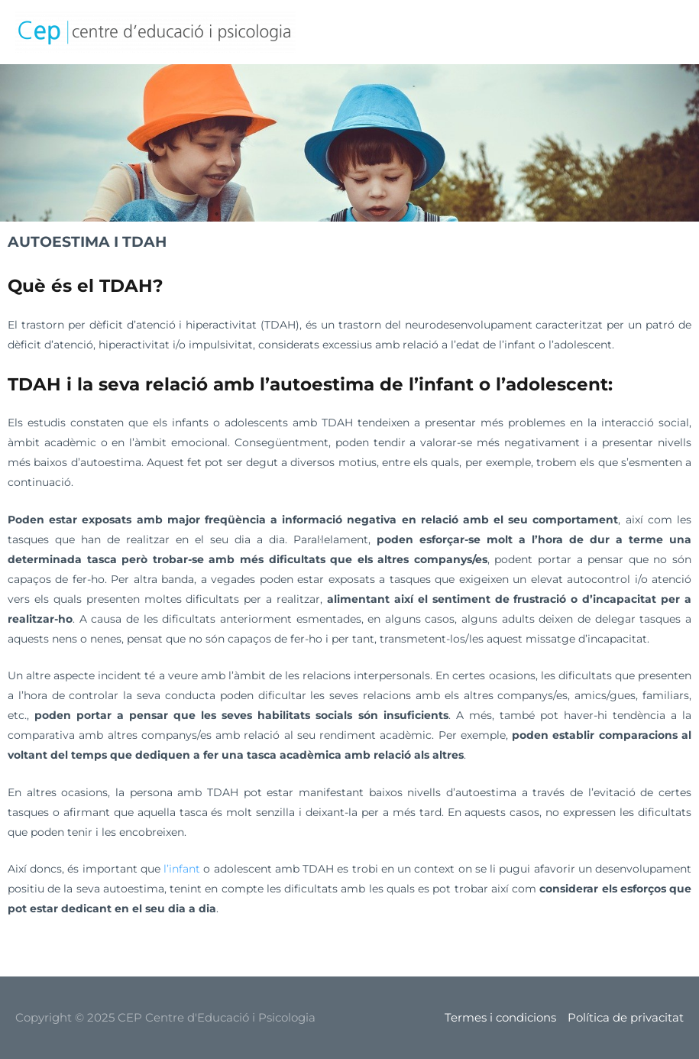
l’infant (183, 869)
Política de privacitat (626, 1017)
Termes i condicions (500, 1017)
